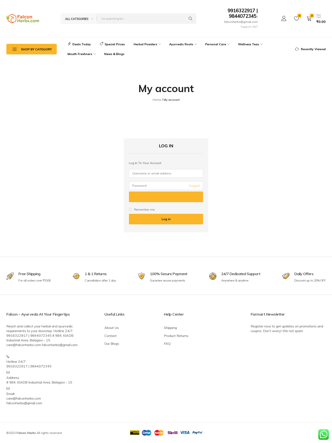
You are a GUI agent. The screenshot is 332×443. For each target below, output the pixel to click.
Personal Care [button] (218, 44)
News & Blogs (114, 54)
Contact (110, 336)
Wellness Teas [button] (251, 44)
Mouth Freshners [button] (82, 54)
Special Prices (112, 44)
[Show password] (166, 197)
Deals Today (79, 44)
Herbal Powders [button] (148, 44)
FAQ (167, 343)
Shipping (170, 328)
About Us (111, 328)
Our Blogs (111, 343)
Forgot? (194, 186)
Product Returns (176, 336)
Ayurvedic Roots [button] (183, 44)
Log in (166, 219)
